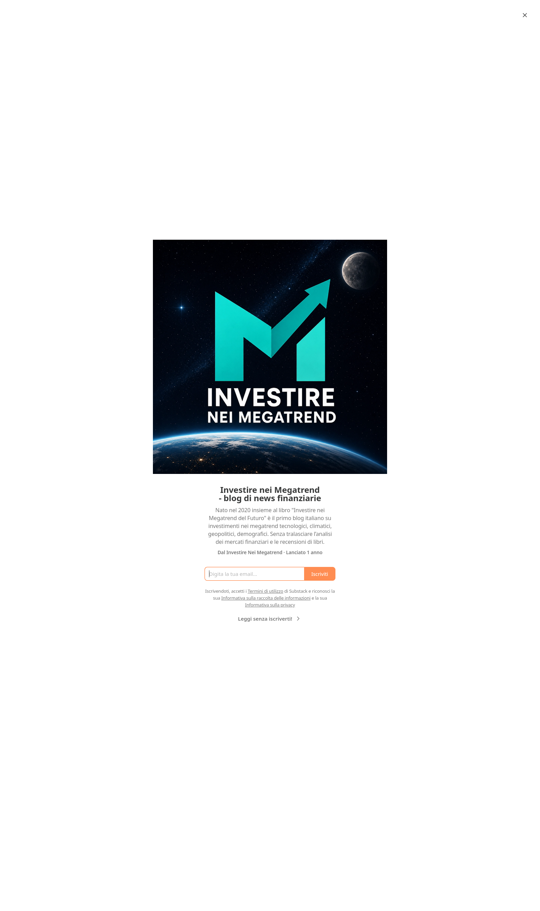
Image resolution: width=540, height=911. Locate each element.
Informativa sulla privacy (270, 605)
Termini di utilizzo (265, 591)
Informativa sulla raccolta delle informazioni (266, 598)
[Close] (525, 15)
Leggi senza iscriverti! (270, 618)
